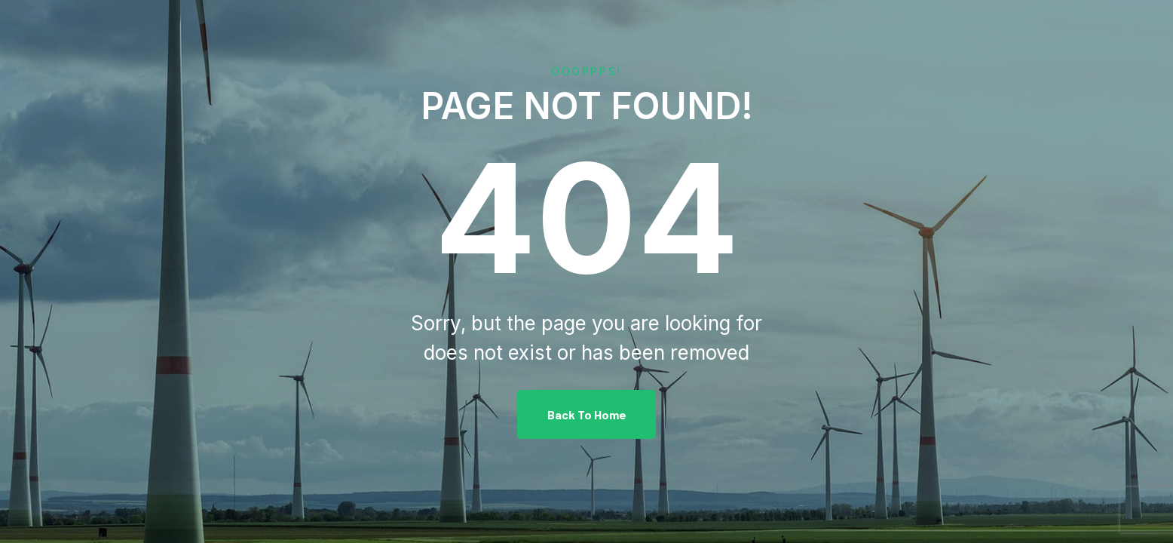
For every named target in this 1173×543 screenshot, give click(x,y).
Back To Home (586, 414)
